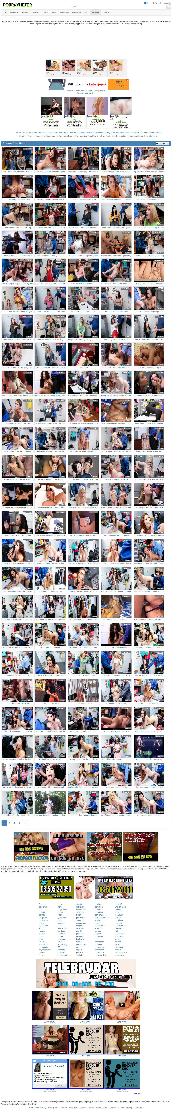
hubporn (98, 934)
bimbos (42, 934)
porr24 (79, 931)
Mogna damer (143, 136)
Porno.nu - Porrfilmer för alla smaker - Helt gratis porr (86, 91)
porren (60, 936)
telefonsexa (120, 934)
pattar (117, 945)
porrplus (79, 952)
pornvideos (99, 942)
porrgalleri (99, 912)
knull (41, 928)
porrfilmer (119, 920)
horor (60, 904)
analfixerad (119, 936)
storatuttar (119, 947)
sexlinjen (80, 912)
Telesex (49, 133)
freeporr (61, 952)
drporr (78, 947)
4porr (60, 915)
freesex (42, 952)
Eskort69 (31, 136)
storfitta (79, 904)
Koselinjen (64, 133)
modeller (98, 910)
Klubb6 (142, 133)
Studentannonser (52, 136)
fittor (41, 910)
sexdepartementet (102, 918)
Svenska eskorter (117, 133)
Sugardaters (122, 136)
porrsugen (99, 907)
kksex (78, 942)
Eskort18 (148, 133)
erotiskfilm (99, 928)
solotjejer (80, 907)
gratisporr (62, 918)
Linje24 (18, 133)
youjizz (118, 939)
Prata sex (56, 133)
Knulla (115, 136)
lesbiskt (98, 920)
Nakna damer (133, 136)
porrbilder (99, 936)
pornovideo (99, 950)
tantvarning (119, 955)
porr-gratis (43, 907)
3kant (41, 904)
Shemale (164, 3)
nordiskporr (43, 920)
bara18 (118, 950)
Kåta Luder (23, 136)
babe (41, 939)
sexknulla (80, 928)
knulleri (42, 923)
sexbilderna (81, 910)
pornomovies (100, 955)
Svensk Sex (101, 136)
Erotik (77, 136)
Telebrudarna (33, 133)
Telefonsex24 (73, 133)
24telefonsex (120, 907)
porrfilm (42, 912)
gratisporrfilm (81, 945)
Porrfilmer (109, 136)
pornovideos (100, 947)
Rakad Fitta (92, 136)
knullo (41, 942)
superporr (80, 920)
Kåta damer (153, 136)
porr (96, 939)
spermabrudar (121, 926)
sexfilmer (98, 904)
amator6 (118, 904)
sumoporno (43, 947)
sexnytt (118, 918)
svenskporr (43, 945)
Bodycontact (156, 133)
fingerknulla (100, 926)
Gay (155, 3)
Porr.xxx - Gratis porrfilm (86, 93)
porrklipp (61, 934)
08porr (79, 950)
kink (116, 931)
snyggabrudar (45, 950)
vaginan (61, 923)
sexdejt (118, 942)
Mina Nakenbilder (93, 133)
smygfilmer (62, 910)
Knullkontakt (69, 136)
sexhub (79, 955)
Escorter (62, 136)
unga (60, 926)
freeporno (119, 928)
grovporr (61, 939)
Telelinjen (24, 133)
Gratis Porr (83, 136)
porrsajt (98, 931)
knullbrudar (43, 926)
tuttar (117, 912)
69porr (60, 947)
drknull (61, 912)
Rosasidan (135, 133)
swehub (118, 910)
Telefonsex (42, 133)
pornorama (99, 952)
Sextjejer (128, 133)
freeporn (42, 931)
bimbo (41, 936)
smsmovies (81, 923)
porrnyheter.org (40, 1108)
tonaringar (119, 915)
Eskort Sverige (105, 133)
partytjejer (43, 918)
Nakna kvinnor (40, 136)
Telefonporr (82, 133)
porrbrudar (80, 918)
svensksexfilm (121, 952)
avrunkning (62, 945)
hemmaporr (63, 955)
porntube (98, 945)
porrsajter (80, 934)
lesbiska (79, 936)
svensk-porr (63, 928)
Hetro (148, 3)
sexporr (79, 926)
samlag (42, 955)
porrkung (61, 931)
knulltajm (80, 939)
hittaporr (118, 923)
